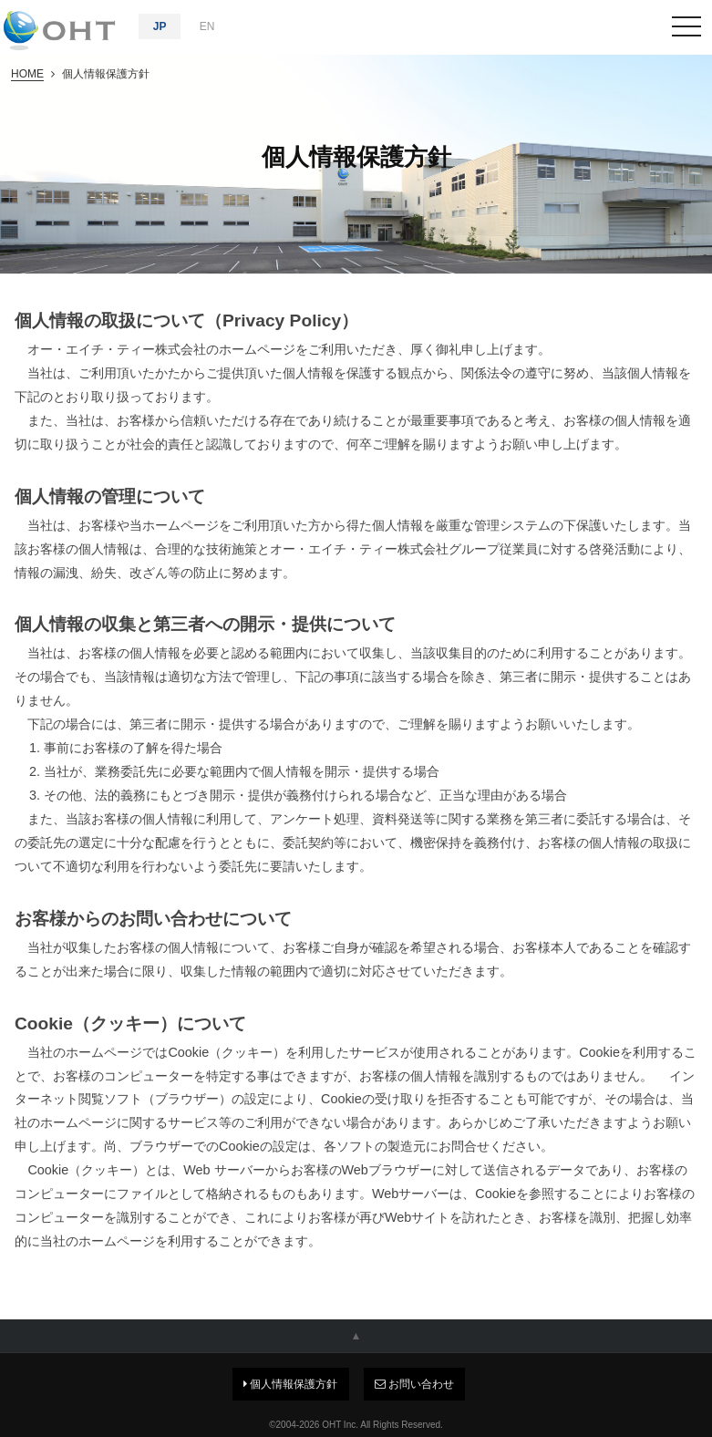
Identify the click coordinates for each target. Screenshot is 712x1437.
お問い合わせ (414, 1384)
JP (160, 26)
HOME (27, 73)
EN (207, 26)
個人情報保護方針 (290, 1384)
